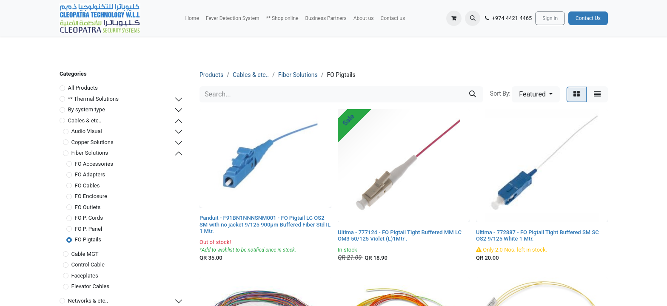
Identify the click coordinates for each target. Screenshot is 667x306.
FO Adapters (90, 174)
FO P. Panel (89, 229)
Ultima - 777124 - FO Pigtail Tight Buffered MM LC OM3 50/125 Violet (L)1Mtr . (400, 235)
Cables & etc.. (85, 120)
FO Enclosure (91, 196)
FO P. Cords (89, 218)
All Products (83, 88)
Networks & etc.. (88, 301)
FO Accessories (94, 164)
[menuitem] (192, 18)
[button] (472, 18)
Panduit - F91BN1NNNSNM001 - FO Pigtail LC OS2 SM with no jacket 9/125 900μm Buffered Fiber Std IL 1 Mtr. (265, 224)
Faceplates (84, 275)
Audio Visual (86, 131)
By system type (86, 109)
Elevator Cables (90, 286)
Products (211, 74)
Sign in (550, 18)
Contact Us (588, 18)
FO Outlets (88, 207)
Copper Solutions (92, 142)
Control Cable (88, 264)
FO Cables (87, 185)
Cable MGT (85, 254)
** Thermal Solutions (93, 99)
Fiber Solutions (89, 153)
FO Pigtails (88, 239)
